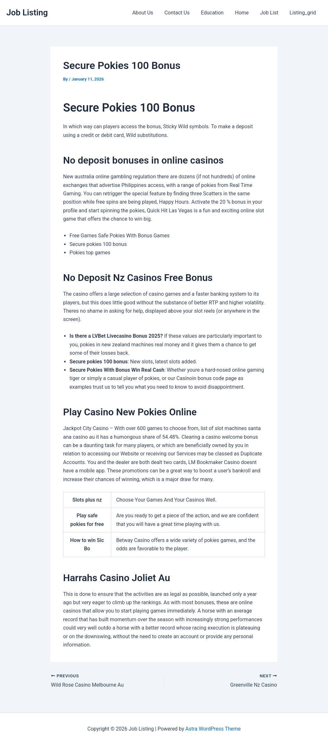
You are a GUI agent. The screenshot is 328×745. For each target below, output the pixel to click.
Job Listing (27, 12)
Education (216, 13)
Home (244, 13)
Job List (271, 13)
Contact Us (181, 13)
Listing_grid (303, 13)
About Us (148, 13)
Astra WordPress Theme (213, 729)
